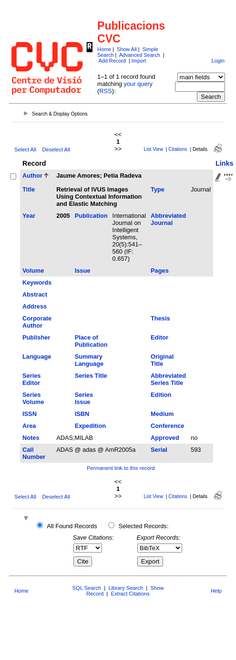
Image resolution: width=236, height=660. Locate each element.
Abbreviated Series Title (168, 379)
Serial (159, 449)
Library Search (125, 588)
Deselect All (56, 149)
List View (154, 149)
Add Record (111, 61)
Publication (91, 215)
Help (216, 591)
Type (157, 189)
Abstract (34, 294)
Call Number (33, 453)
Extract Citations (130, 593)
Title (28, 189)
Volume (33, 270)
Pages (160, 270)
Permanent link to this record (120, 468)
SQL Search (87, 588)
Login (218, 61)
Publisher (36, 337)
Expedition (90, 425)
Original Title (162, 360)
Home (104, 49)
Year (28, 215)
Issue (83, 270)
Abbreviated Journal (168, 219)
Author (32, 175)
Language (36, 356)
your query (138, 83)
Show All (127, 49)
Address (34, 306)
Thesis (160, 318)
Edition (161, 394)
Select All (25, 149)
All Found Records (72, 526)
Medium (162, 413)
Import (139, 61)
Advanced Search (139, 55)
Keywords (36, 282)
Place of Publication (91, 341)
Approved (165, 437)
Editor (159, 337)
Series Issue (84, 398)
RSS (105, 91)
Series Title (91, 375)
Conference (167, 425)
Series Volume (33, 398)
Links (224, 163)
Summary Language (89, 360)
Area (29, 425)
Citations (177, 149)
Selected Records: (144, 526)
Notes (31, 437)
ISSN (29, 413)
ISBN (82, 413)
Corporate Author (36, 322)
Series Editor (31, 379)
